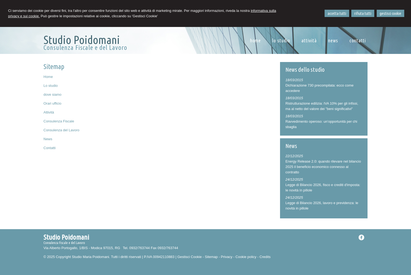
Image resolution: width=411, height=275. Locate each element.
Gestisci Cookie (189, 257)
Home (48, 77)
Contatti (49, 148)
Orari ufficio (52, 103)
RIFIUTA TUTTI (362, 13)
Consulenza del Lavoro (61, 130)
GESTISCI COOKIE (390, 13)
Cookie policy (245, 257)
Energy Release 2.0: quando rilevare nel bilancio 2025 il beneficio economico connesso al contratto (323, 166)
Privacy (227, 257)
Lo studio (50, 86)
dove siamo (52, 94)
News (47, 139)
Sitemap (211, 257)
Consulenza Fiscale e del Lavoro (85, 47)
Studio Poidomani (81, 39)
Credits (265, 257)
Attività (48, 112)
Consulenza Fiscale (58, 121)
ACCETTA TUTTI (337, 13)
